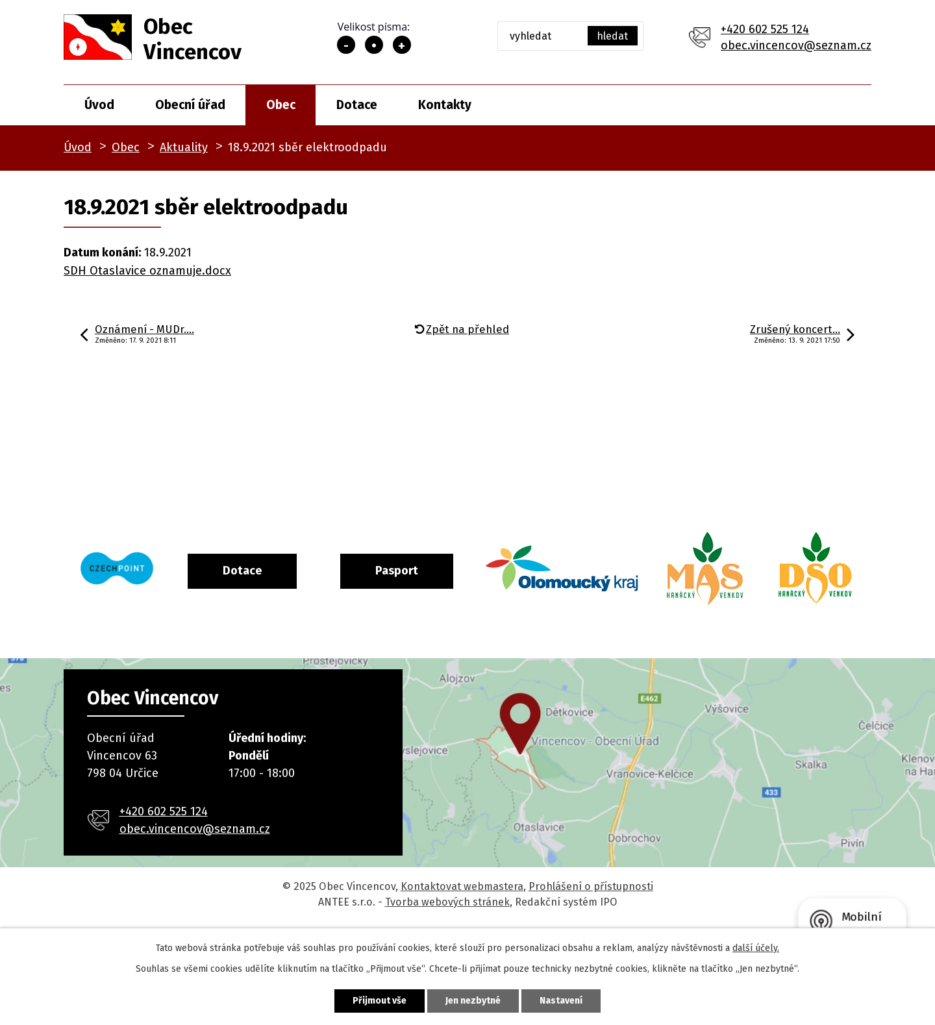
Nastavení (561, 1000)
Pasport (450, 570)
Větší (402, 45)
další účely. (755, 948)
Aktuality (184, 147)
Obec (280, 104)
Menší (346, 45)
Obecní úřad (190, 104)
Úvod (99, 104)
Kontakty (444, 104)
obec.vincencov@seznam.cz (796, 45)
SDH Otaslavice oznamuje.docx (147, 271)
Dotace (356, 104)
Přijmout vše (379, 1000)
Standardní (374, 45)
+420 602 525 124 (765, 29)
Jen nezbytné (473, 1000)
